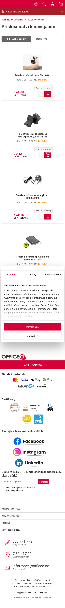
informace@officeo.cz (31, 566)
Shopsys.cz (46, 598)
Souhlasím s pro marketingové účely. (20, 489)
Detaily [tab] (32, 274)
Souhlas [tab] (11, 274)
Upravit (33, 336)
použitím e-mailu (24, 488)
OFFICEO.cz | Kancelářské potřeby (7, 4)
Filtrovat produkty (16, 39)
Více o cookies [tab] (53, 274)
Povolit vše (32, 327)
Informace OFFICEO (11, 509)
